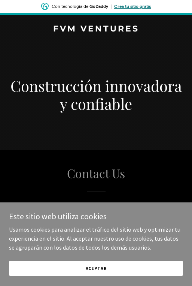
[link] (96, 29)
